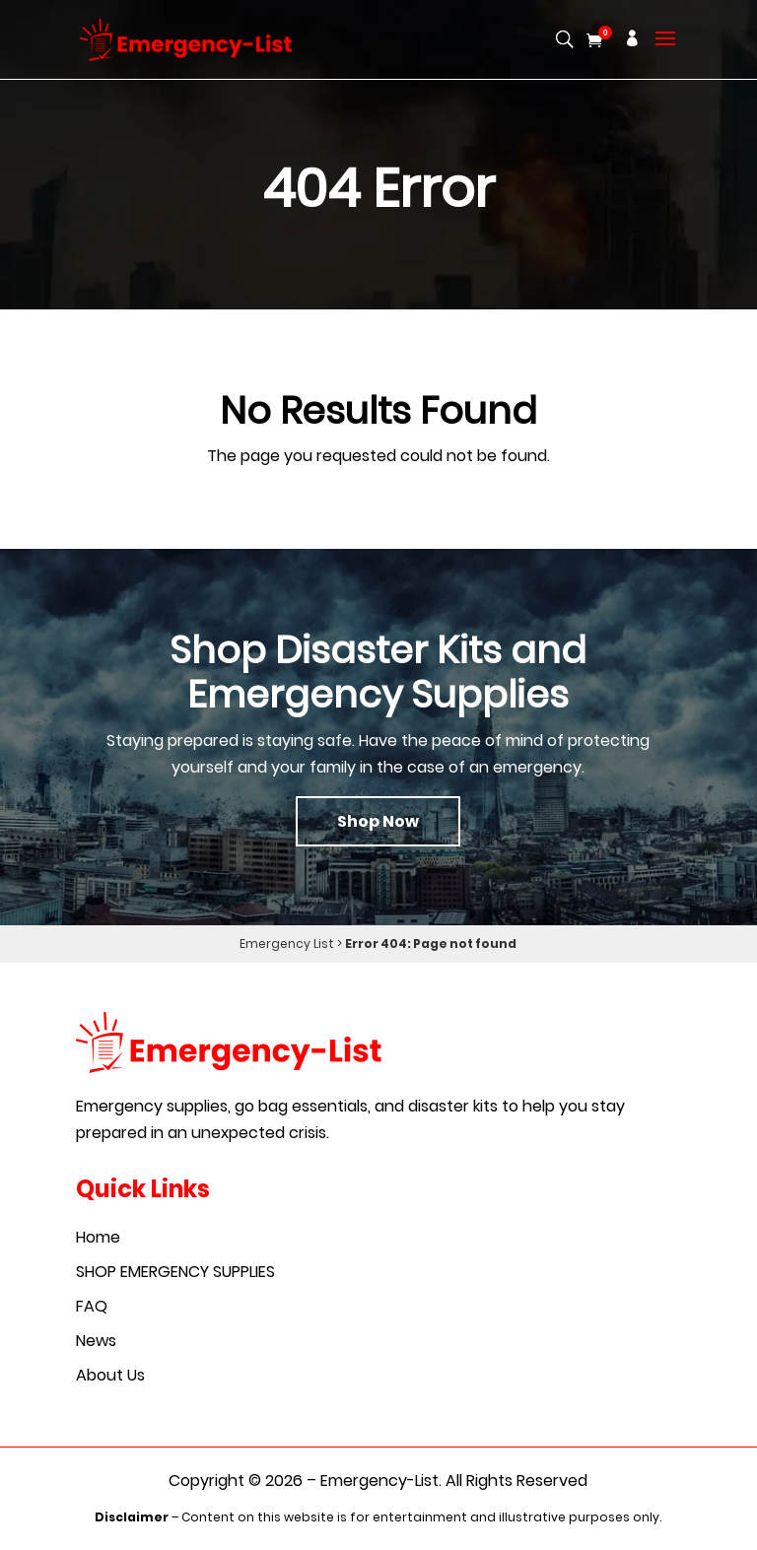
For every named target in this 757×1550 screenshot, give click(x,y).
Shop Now (378, 821)
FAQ (91, 1306)
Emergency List (287, 943)
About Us (110, 1375)
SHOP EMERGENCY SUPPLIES (175, 1271)
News (96, 1340)
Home (98, 1237)
